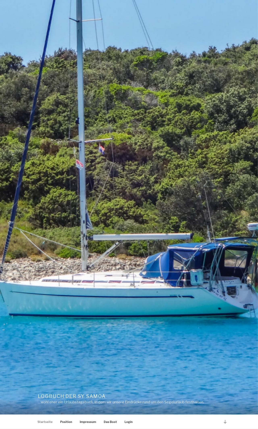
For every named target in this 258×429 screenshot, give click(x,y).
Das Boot (110, 422)
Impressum (88, 422)
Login (129, 422)
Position (66, 422)
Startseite (45, 422)
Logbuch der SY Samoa (72, 396)
